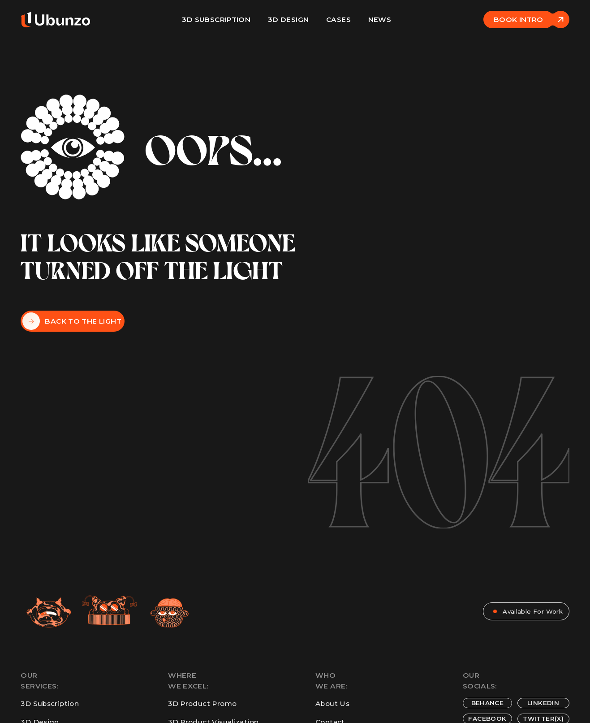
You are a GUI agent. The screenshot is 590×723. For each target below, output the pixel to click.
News (380, 19)
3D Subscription (216, 19)
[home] (55, 19)
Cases (338, 19)
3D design (288, 19)
